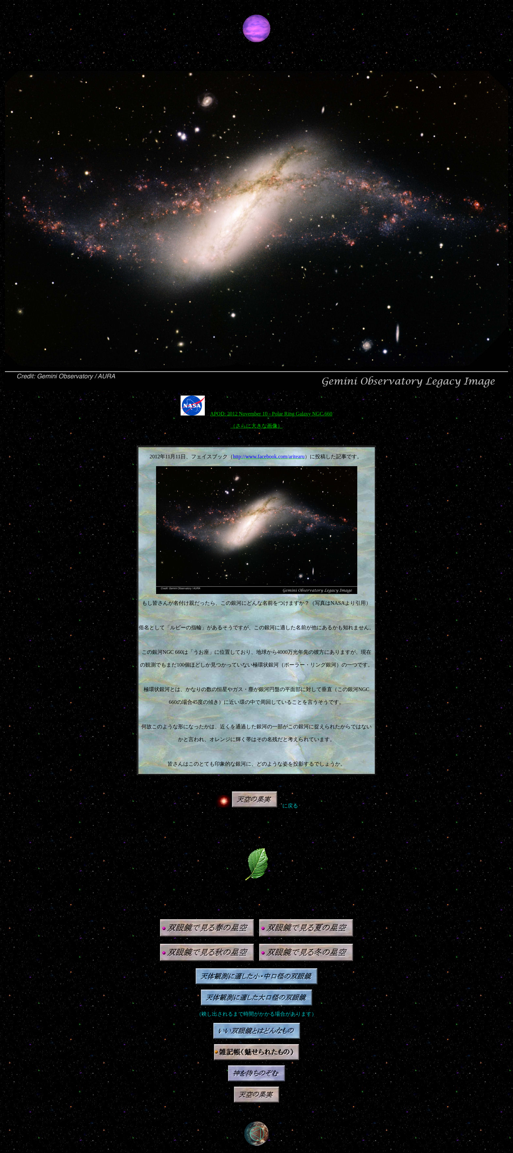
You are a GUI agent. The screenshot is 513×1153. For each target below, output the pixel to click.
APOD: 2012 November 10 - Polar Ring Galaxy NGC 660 (271, 413)
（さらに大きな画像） (256, 426)
